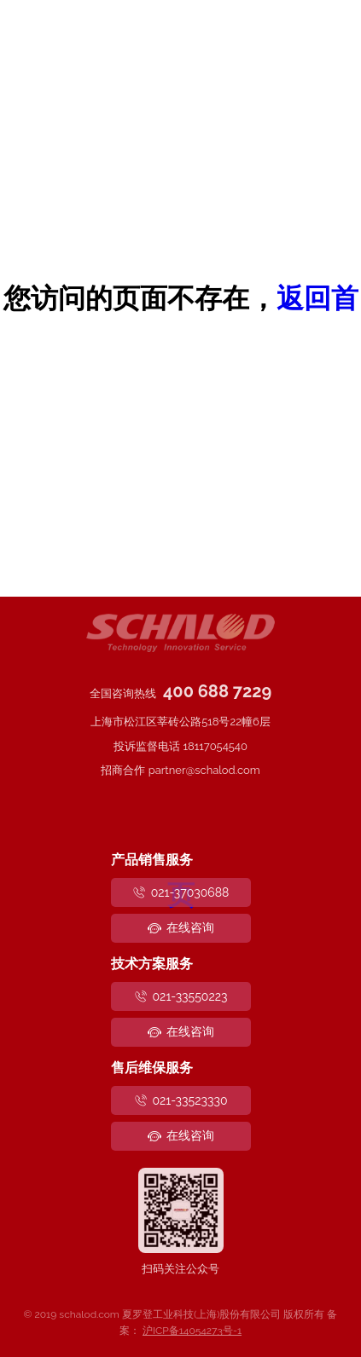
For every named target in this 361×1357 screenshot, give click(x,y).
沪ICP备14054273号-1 (192, 1331)
